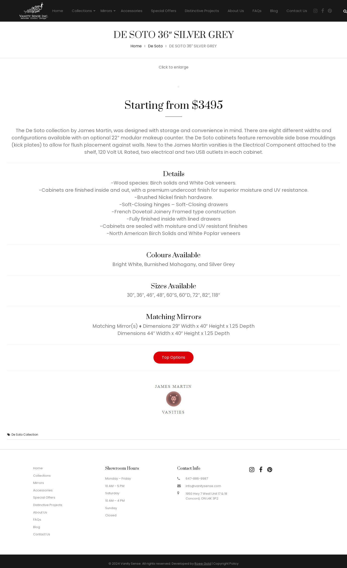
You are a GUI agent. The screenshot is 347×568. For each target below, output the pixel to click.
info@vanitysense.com (203, 486)
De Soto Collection (25, 434)
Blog (274, 10)
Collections (82, 10)
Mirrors (106, 10)
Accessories (131, 10)
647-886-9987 (197, 478)
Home (57, 10)
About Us (236, 10)
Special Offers (163, 10)
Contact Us (296, 10)
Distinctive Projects (202, 10)
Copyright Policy (225, 563)
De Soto (155, 46)
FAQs (257, 10)
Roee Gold (203, 563)
